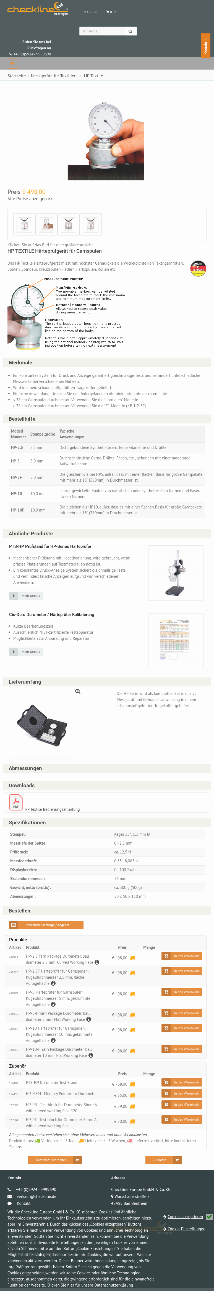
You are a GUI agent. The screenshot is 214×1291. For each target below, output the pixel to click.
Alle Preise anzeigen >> (30, 199)
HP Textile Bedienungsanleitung (53, 811)
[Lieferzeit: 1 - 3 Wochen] (132, 961)
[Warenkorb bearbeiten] (55, 1163)
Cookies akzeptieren (190, 1216)
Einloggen (89, 12)
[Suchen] (131, 31)
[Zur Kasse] (163, 1163)
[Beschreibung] (98, 965)
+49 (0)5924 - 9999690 (30, 48)
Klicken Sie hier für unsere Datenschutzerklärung (90, 1285)
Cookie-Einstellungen (186, 1228)
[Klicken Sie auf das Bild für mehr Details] (26, 597)
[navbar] (12, 63)
